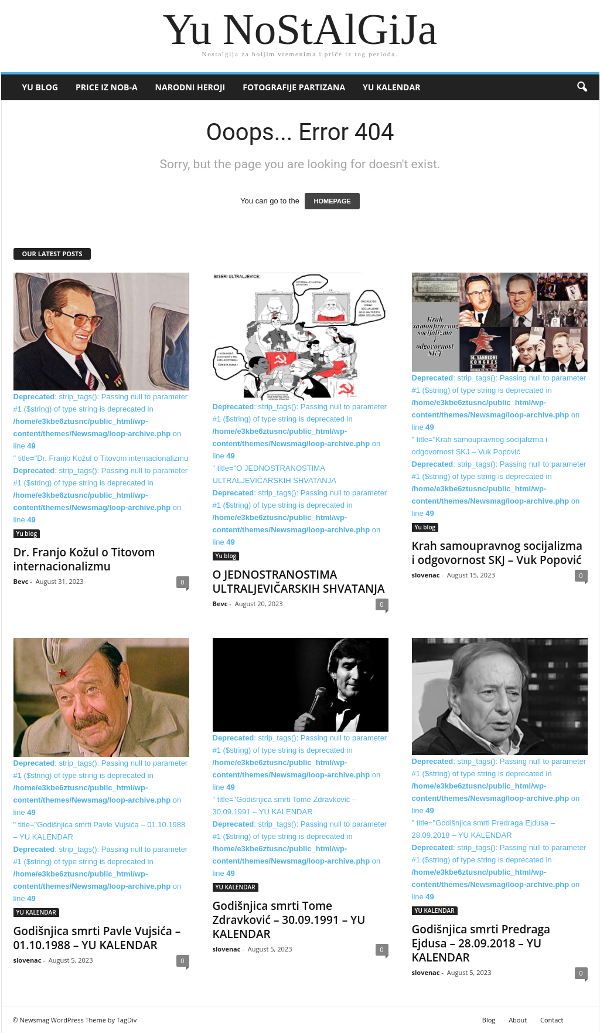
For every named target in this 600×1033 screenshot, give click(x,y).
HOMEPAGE (331, 201)
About (518, 1019)
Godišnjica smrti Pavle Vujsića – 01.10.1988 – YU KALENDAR (97, 938)
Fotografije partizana (294, 87)
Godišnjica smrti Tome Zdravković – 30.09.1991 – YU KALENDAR (289, 920)
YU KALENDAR (391, 87)
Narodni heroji (190, 87)
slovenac (426, 574)
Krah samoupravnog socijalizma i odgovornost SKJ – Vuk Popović (497, 553)
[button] (582, 87)
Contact (552, 1019)
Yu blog (40, 87)
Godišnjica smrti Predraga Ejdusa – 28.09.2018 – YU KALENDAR (481, 943)
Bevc (21, 581)
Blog (488, 1019)
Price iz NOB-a (107, 87)
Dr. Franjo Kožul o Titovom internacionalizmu (84, 559)
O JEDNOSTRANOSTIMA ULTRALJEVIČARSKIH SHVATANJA (299, 581)
